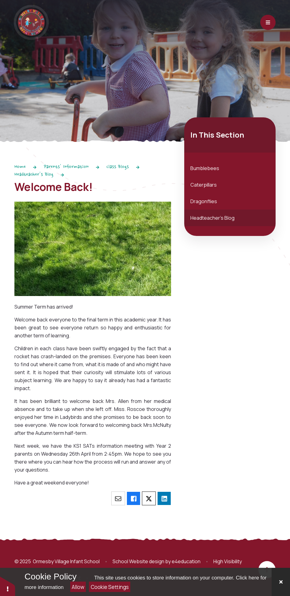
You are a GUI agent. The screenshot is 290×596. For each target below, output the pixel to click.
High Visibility (227, 561)
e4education (186, 561)
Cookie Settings (110, 586)
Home (20, 167)
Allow (78, 586)
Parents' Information (66, 167)
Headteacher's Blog (33, 175)
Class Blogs (117, 167)
